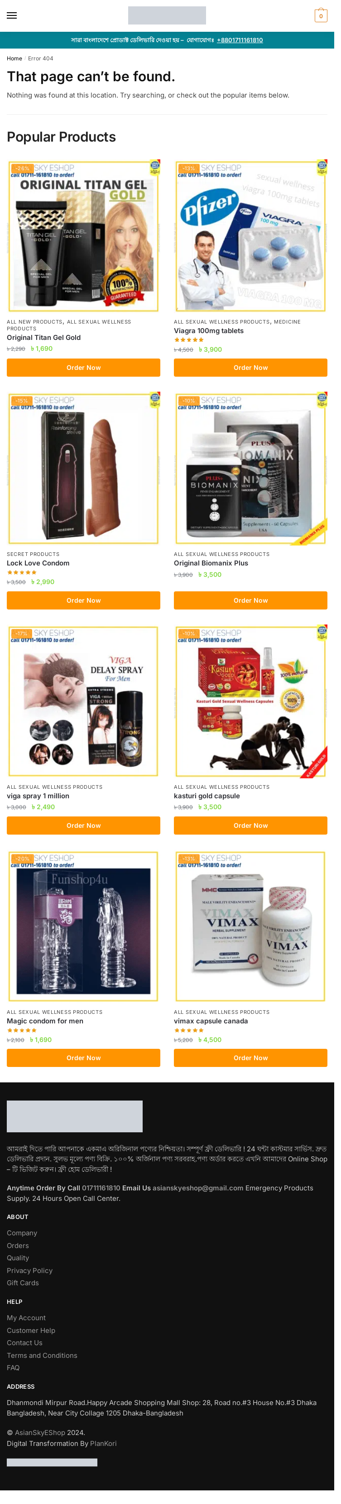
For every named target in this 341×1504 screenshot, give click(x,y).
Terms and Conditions (42, 1355)
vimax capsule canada (211, 1021)
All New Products (34, 322)
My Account (26, 1317)
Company (22, 1233)
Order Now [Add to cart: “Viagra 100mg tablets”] (251, 367)
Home (14, 58)
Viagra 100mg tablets (209, 330)
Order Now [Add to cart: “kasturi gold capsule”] (251, 825)
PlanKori (103, 1443)
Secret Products (33, 554)
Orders (18, 1245)
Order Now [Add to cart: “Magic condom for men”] (84, 1058)
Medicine (287, 322)
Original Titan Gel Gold (44, 337)
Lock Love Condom (38, 563)
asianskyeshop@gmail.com (199, 1188)
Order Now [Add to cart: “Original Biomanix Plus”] (251, 600)
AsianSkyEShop (40, 1432)
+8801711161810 (240, 40)
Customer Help (31, 1330)
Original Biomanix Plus (211, 563)
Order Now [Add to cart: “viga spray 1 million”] (84, 825)
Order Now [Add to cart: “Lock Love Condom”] (84, 600)
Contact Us (25, 1342)
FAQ (13, 1367)
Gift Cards (23, 1282)
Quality (18, 1257)
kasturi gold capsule (207, 795)
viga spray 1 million (38, 795)
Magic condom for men (45, 1021)
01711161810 (102, 1188)
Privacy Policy (30, 1270)
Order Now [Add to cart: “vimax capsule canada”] (251, 1058)
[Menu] (20, 16)
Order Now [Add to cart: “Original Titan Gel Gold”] (84, 367)
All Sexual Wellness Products (222, 322)
